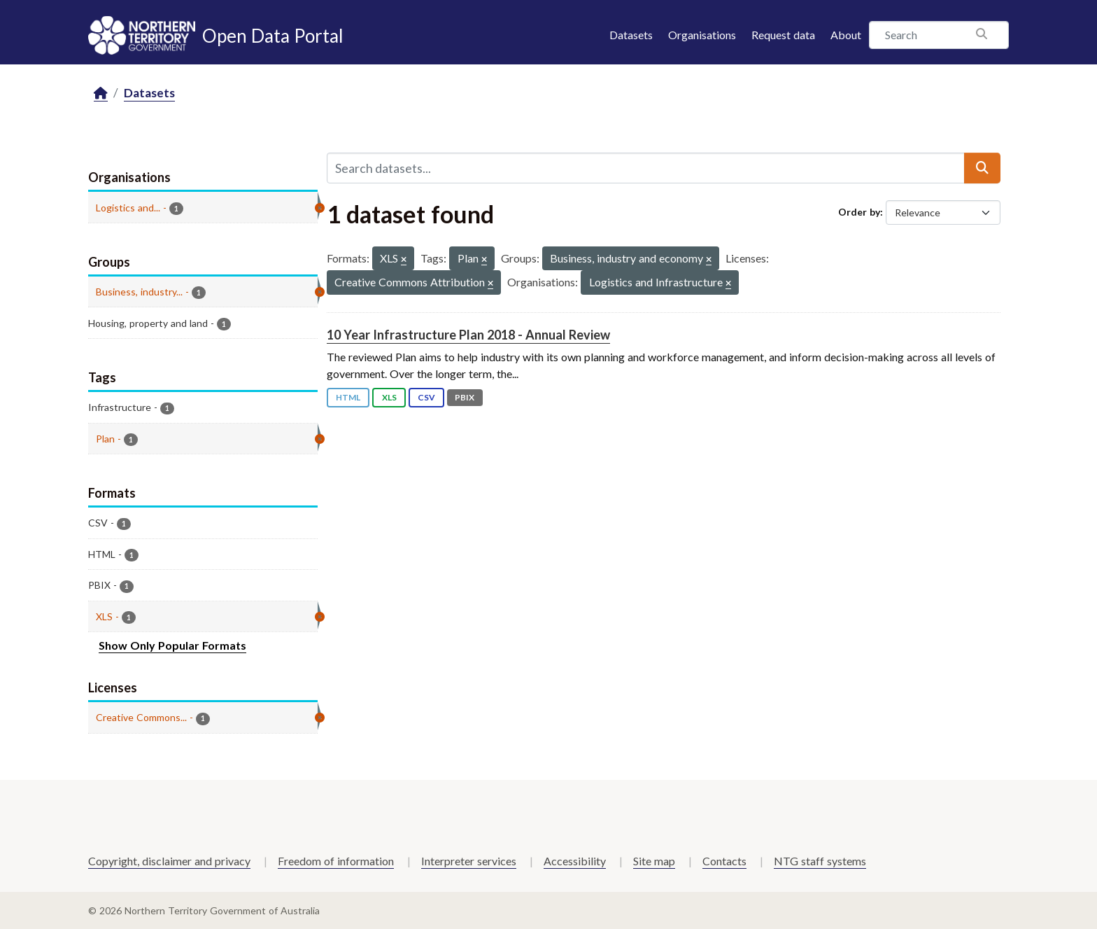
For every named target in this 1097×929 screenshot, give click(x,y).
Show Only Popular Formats (172, 645)
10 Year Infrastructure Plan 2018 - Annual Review (468, 334)
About (845, 34)
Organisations (702, 34)
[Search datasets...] (646, 168)
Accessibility (575, 860)
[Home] (101, 93)
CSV (426, 397)
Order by (859, 212)
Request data (783, 34)
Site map (654, 860)
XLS (389, 397)
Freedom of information (336, 860)
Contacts (724, 860)
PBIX (464, 397)
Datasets (631, 34)
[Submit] (982, 168)
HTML (348, 397)
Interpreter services (468, 860)
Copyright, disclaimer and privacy (169, 860)
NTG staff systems (820, 860)
